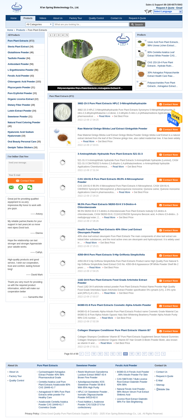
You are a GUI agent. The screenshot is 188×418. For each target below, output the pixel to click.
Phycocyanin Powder (19, 87)
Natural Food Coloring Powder (24, 122)
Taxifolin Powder (17, 58)
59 (94, 354)
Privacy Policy (32, 413)
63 (119, 354)
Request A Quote (165, 8)
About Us (57, 18)
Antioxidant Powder (18, 64)
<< (87, 354)
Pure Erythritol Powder (20, 93)
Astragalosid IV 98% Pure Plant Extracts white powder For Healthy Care (54, 395)
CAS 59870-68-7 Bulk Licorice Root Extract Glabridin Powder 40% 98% (132, 382)
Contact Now (25, 180)
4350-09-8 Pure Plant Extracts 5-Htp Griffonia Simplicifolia (111, 254)
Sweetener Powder (18, 116)
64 (125, 354)
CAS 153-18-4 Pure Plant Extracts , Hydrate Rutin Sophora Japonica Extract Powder (160, 64)
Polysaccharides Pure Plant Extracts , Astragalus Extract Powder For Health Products (90, 88)
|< (81, 354)
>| (163, 354)
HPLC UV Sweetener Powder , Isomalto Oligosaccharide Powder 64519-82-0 (93, 395)
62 (113, 354)
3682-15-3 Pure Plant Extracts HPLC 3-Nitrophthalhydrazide (112, 103)
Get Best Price (121, 116)
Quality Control (96, 18)
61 (106, 354)
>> (157, 354)
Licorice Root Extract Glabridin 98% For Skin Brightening (132, 400)
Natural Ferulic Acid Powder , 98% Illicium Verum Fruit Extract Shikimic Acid (133, 392)
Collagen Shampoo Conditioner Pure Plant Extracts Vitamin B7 (114, 330)
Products (28, 18)
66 (138, 354)
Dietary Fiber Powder (19, 105)
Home (14, 18)
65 (132, 354)
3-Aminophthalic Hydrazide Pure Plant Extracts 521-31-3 (110, 153)
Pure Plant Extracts (18, 41)
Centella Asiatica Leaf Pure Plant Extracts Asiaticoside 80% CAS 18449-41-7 (54, 385)
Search (139, 24)
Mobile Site (163, 389)
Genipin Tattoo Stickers (20, 147)
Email (179, 8)
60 (100, 354)
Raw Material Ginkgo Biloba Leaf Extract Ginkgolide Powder (112, 128)
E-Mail (159, 380)
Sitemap (160, 385)
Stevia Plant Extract (18, 46)
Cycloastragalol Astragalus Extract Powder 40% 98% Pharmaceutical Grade (52, 375)
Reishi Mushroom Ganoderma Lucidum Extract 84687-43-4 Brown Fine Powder (93, 375)
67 (144, 354)
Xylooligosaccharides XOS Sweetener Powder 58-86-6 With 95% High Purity (91, 385)
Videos (42, 18)
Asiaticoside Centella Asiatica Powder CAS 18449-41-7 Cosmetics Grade (53, 405)
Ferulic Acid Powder (18, 75)
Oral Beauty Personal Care (22, 141)
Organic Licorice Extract (21, 99)
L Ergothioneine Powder (21, 70)
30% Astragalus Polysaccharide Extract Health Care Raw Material (163, 74)
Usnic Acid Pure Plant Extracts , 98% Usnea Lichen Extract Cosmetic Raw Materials (163, 44)
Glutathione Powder (18, 52)
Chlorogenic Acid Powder (21, 81)
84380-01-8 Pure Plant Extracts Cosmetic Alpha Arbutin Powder (114, 305)
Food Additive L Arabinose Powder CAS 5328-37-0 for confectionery (91, 405)
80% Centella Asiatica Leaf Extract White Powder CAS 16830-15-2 (161, 54)
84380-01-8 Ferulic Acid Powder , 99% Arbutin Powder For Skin (133, 373)
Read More (104, 116)
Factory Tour (75, 18)
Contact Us (116, 18)
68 (151, 354)
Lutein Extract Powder (20, 110)
